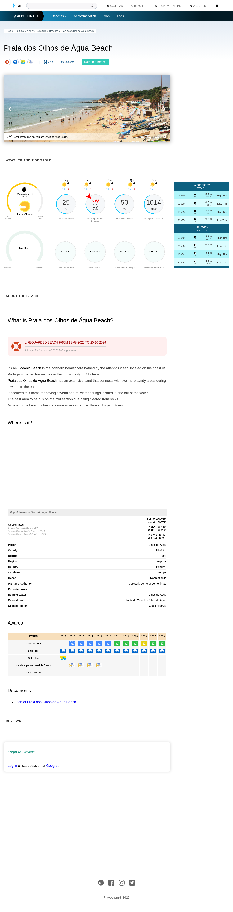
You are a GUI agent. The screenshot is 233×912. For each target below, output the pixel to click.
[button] (45, 108)
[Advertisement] (201, 86)
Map (107, 16)
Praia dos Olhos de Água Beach (77, 31)
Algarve (31, 31)
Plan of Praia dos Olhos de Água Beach (45, 702)
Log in (12, 766)
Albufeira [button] (25, 16)
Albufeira (41, 31)
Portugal (20, 31)
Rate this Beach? (95, 62)
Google (51, 766)
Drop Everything (168, 5)
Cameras (115, 5)
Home (10, 31)
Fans (120, 16)
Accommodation (85, 16)
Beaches (59, 16)
